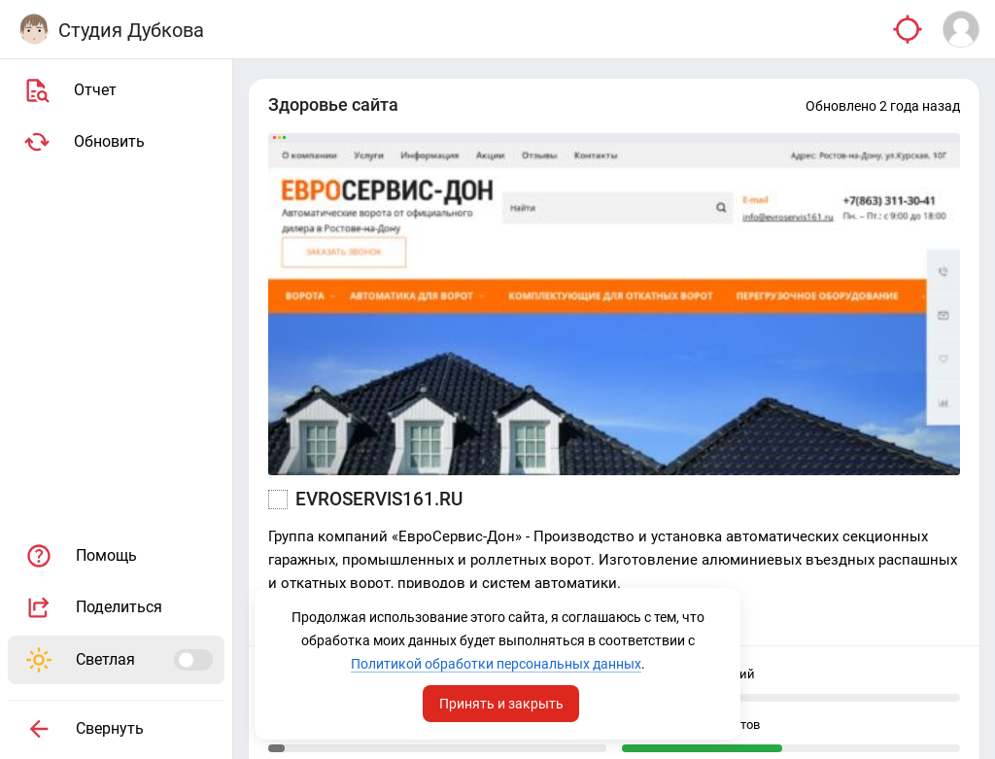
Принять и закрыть (501, 703)
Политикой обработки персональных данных (496, 664)
